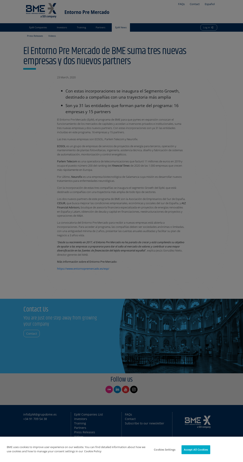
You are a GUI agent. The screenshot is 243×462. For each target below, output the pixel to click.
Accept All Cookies (196, 449)
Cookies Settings (164, 449)
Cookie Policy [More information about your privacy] (92, 451)
